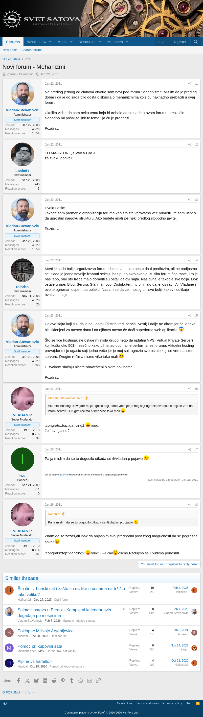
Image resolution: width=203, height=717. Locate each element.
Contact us (124, 703)
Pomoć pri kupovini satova (66, 666)
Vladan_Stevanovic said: (65, 398)
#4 (196, 260)
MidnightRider (27, 651)
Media (62, 42)
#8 (196, 504)
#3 (196, 199)
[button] (50, 41)
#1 (196, 83)
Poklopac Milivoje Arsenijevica (46, 631)
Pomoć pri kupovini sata (40, 646)
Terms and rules (147, 703)
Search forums (32, 50)
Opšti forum (61, 599)
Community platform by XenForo (101, 712)
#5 (196, 315)
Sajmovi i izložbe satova (79, 620)
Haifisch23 (24, 599)
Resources (87, 42)
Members (115, 42)
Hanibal (23, 666)
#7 (196, 449)
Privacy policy (172, 703)
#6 (196, 389)
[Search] (196, 41)
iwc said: (54, 514)
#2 (196, 144)
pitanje (63, 474)
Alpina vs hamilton (35, 661)
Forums (13, 42)
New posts (10, 50)
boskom (23, 636)
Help (189, 703)
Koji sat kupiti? (66, 651)
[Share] (189, 84)
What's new (36, 42)
